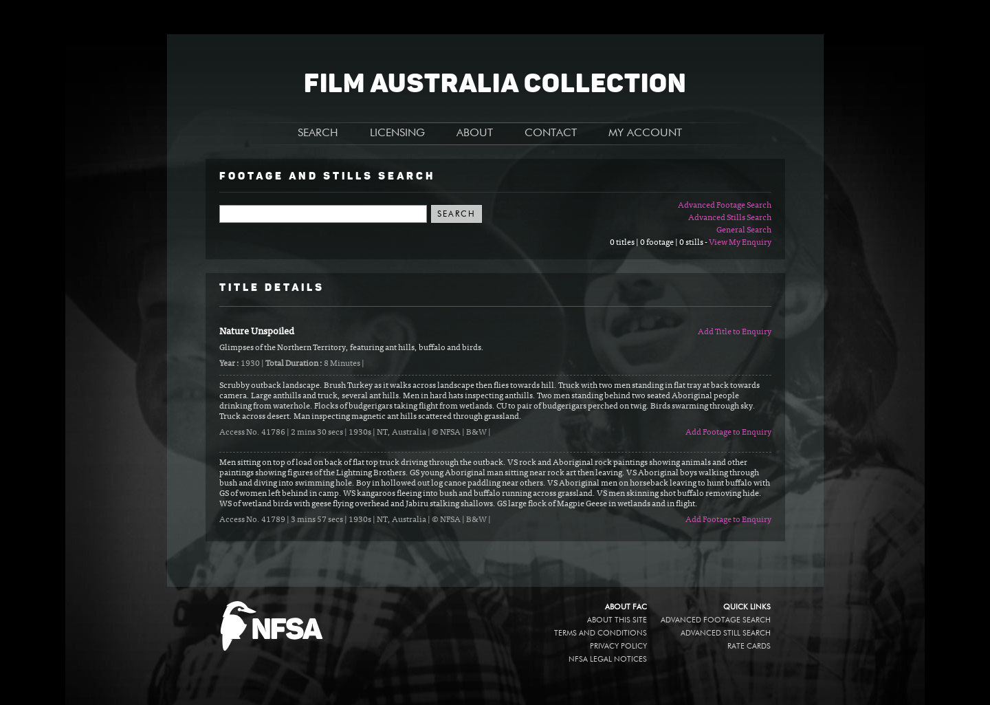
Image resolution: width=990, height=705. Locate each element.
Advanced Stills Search (729, 218)
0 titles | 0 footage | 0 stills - (659, 243)
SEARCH (318, 133)
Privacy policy (618, 646)
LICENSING (397, 133)
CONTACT (551, 133)
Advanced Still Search (726, 633)
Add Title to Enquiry (734, 332)
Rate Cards (749, 646)
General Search (743, 230)
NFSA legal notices (608, 659)
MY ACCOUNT (645, 133)
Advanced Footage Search (724, 206)
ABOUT (474, 133)
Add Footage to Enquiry (728, 433)
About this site (617, 620)
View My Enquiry (740, 243)
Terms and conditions (600, 633)
